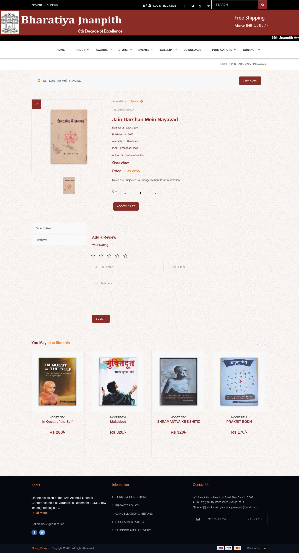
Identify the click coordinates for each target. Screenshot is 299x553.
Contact (249, 49)
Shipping (52, 5)
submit (101, 318)
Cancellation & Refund (134, 513)
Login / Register (162, 5)
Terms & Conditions (131, 497)
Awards (102, 49)
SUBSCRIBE (255, 519)
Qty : (115, 191)
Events (144, 49)
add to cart (126, 206)
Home (61, 49)
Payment (36, 5)
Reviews (41, 239)
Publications (222, 49)
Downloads (192, 49)
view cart (250, 80)
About (80, 49)
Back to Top (257, 548)
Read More (39, 512)
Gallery (166, 49)
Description (44, 228)
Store (123, 49)
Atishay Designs (40, 548)
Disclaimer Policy (130, 522)
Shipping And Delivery (133, 530)
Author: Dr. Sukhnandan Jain (128, 155)
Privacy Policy (127, 505)
